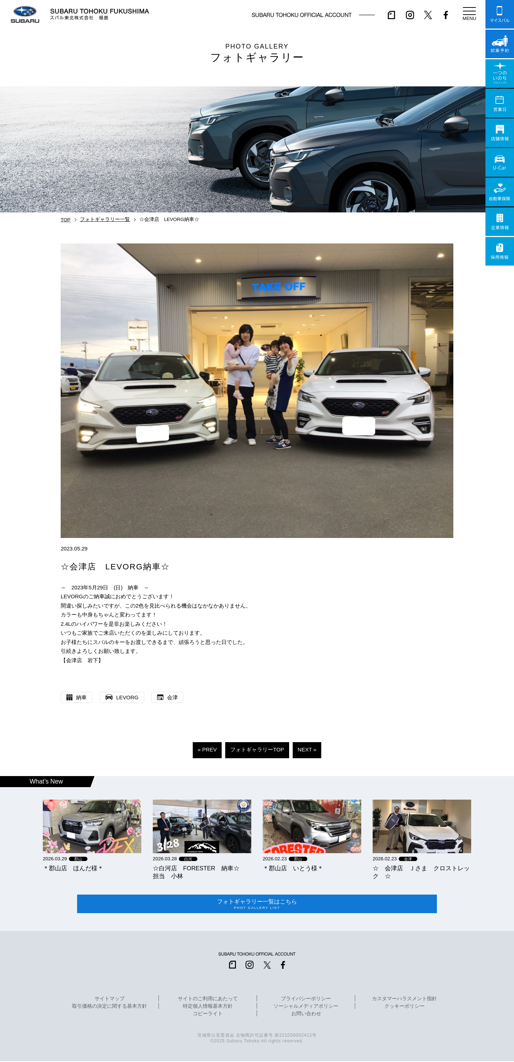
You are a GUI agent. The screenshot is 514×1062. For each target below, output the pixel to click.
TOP (66, 219)
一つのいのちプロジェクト (499, 73)
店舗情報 (499, 133)
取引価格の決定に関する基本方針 (109, 1007)
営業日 (499, 103)
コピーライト (208, 1014)
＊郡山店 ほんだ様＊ (73, 868)
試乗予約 (499, 44)
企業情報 (499, 221)
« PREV (207, 749)
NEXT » (307, 749)
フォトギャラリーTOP (257, 749)
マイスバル (499, 14)
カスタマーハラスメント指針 (404, 999)
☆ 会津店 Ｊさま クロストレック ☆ (421, 872)
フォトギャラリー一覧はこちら (257, 904)
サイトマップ (110, 999)
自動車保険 (499, 192)
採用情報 (499, 251)
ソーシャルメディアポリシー (305, 1007)
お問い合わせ (306, 1014)
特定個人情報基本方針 (208, 1007)
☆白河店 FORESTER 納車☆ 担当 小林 (199, 872)
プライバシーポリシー (306, 999)
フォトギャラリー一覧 (105, 219)
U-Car (499, 162)
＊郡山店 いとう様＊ (293, 868)
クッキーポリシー (404, 1007)
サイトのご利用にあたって (208, 999)
